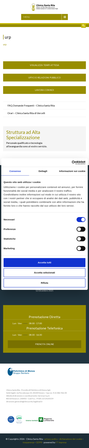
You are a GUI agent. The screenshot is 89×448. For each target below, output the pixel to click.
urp (5, 44)
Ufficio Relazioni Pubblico (44, 77)
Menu (26, 17)
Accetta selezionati (44, 272)
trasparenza (28, 442)
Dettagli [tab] (43, 171)
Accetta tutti (44, 262)
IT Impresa (61, 442)
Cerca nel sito (83, 25)
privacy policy (51, 439)
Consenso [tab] (15, 171)
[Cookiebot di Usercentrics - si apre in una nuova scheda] (71, 163)
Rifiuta (44, 282)
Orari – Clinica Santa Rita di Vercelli (26, 113)
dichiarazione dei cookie (70, 439)
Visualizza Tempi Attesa (44, 65)
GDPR (39, 442)
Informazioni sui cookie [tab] (72, 171)
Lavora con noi (44, 90)
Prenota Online (44, 344)
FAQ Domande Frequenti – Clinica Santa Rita (31, 105)
